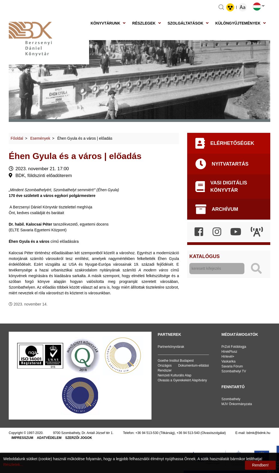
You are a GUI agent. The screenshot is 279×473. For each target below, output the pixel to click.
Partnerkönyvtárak (171, 347)
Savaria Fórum (232, 366)
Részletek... (13, 464)
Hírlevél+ (228, 356)
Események (40, 138)
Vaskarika (229, 361)
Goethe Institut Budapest (176, 361)
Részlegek (144, 23)
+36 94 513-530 (146, 433)
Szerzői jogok (78, 438)
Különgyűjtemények (237, 23)
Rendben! (260, 465)
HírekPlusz (229, 352)
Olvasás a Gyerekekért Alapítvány (182, 380)
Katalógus (204, 256)
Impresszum (22, 438)
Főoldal (17, 138)
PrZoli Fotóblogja (234, 347)
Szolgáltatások (185, 23)
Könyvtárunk (105, 23)
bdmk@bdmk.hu (258, 433)
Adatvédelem (49, 438)
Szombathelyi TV (234, 371)
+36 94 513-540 (188, 433)
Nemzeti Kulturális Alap (174, 375)
